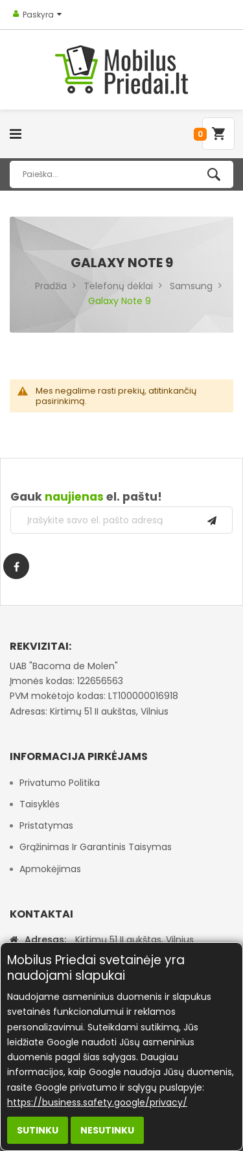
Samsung (191, 285)
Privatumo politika (59, 782)
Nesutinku (107, 1130)
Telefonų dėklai (118, 285)
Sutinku (37, 1130)
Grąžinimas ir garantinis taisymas (95, 846)
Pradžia (51, 285)
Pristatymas (46, 825)
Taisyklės (39, 804)
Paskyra (38, 14)
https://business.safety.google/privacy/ (97, 1102)
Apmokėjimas (50, 868)
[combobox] (121, 174)
